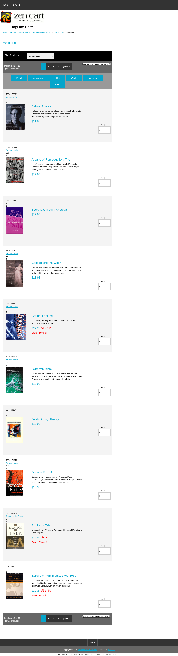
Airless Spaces (42, 106)
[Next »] (66, 66)
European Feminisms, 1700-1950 (54, 575)
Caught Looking (42, 316)
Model (19, 78)
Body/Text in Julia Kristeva (49, 209)
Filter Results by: (12, 55)
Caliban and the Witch (46, 262)
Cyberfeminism (42, 369)
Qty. (58, 78)
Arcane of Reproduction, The (51, 159)
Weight (74, 78)
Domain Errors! (42, 472)
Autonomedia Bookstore (87, 650)
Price (57, 84)
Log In (16, 4)
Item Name (93, 78)
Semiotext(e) (12, 97)
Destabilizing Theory (45, 419)
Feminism (58, 32)
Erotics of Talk (41, 525)
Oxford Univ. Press (14, 516)
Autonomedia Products (20, 32)
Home (5, 4)
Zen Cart (111, 650)
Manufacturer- (39, 78)
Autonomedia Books (42, 32)
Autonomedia (12, 150)
